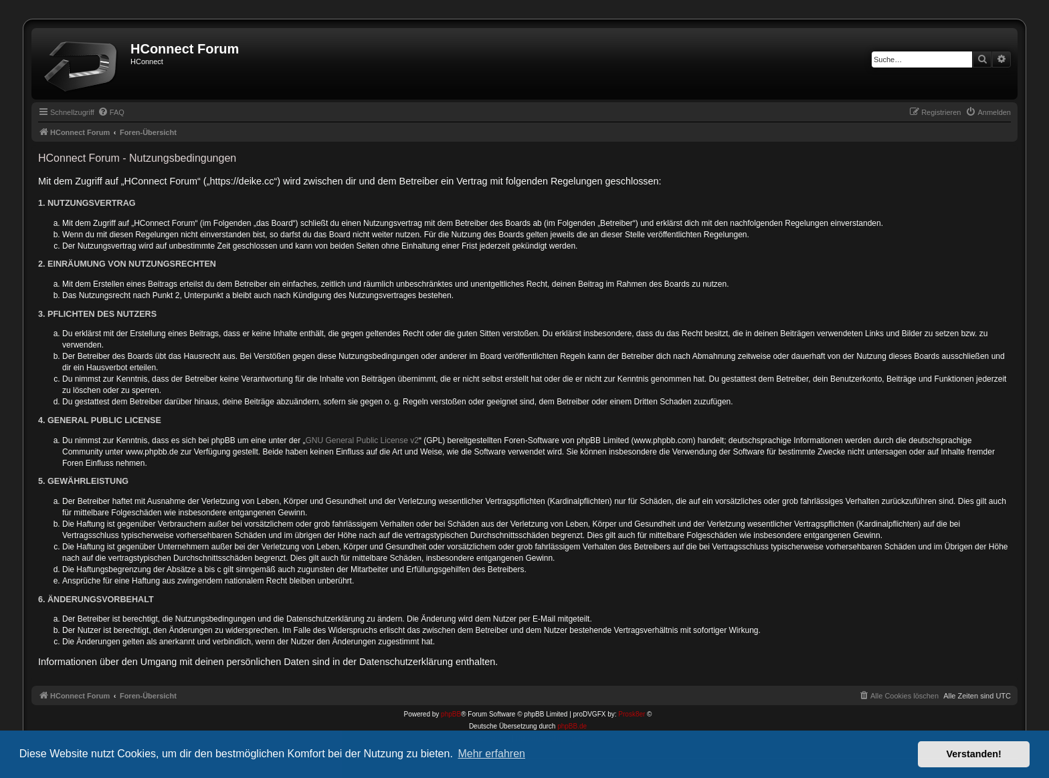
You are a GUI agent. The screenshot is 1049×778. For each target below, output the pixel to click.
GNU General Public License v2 (362, 440)
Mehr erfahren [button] (491, 753)
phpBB (451, 714)
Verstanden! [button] (974, 754)
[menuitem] (111, 112)
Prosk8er (631, 714)
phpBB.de (572, 726)
